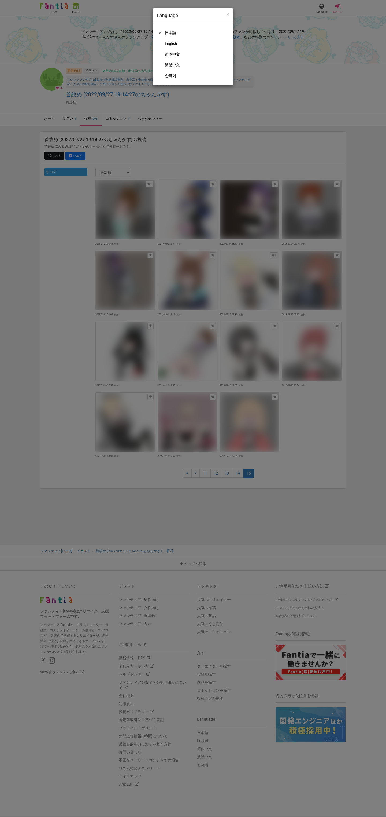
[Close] (227, 14)
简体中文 (172, 54)
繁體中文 (172, 65)
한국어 (170, 76)
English (171, 43)
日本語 (170, 33)
